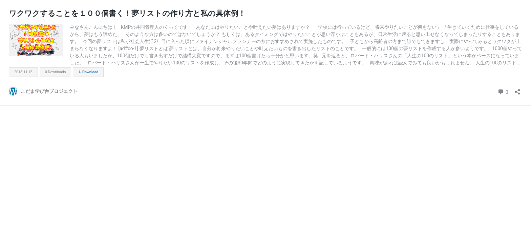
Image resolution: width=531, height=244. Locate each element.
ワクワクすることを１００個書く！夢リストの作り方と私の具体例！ (127, 13)
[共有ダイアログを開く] (517, 89)
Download (90, 72)
